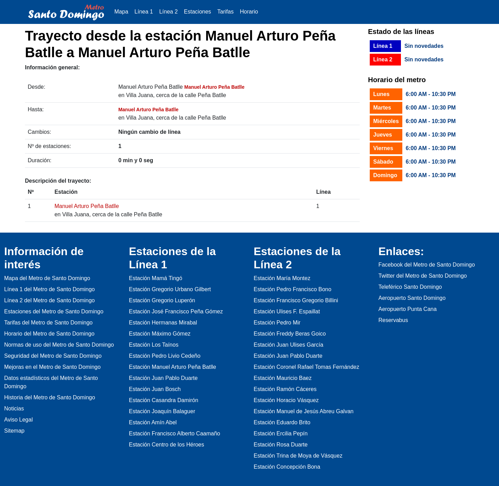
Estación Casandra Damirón (163, 400)
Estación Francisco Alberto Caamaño (174, 433)
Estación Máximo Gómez (160, 334)
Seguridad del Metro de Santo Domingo (53, 356)
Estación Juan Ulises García (288, 345)
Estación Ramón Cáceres (285, 389)
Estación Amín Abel (153, 422)
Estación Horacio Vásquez (286, 400)
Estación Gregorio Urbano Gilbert (170, 289)
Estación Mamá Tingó (155, 278)
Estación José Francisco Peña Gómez (176, 311)
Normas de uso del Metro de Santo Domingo (59, 345)
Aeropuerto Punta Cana (407, 309)
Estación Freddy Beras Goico (290, 334)
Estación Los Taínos (153, 345)
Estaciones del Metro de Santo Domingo (53, 311)
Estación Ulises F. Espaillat (287, 311)
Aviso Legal (18, 420)
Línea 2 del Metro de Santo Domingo (49, 300)
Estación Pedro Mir (277, 323)
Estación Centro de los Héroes (166, 445)
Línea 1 (143, 12)
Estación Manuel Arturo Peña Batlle (172, 367)
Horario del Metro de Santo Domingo (49, 334)
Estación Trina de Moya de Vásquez (298, 456)
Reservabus (393, 320)
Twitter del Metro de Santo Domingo (422, 276)
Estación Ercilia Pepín (281, 433)
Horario (249, 12)
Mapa (121, 12)
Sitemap (14, 431)
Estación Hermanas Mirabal (163, 323)
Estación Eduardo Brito (282, 422)
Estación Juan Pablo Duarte (163, 378)
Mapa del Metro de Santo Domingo (47, 278)
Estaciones (197, 12)
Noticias (14, 408)
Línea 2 (168, 12)
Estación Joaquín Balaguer (162, 411)
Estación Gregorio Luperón (162, 300)
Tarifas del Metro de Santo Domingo (48, 323)
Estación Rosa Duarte (281, 445)
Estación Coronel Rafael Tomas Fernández (306, 367)
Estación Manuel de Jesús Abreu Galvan (303, 411)
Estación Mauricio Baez (283, 378)
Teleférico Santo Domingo (410, 287)
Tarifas (225, 12)
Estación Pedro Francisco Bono (292, 289)
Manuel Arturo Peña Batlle (86, 206)
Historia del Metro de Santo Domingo (49, 397)
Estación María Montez (282, 278)
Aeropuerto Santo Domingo (412, 298)
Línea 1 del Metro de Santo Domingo (49, 289)
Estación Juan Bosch (155, 389)
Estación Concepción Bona (287, 467)
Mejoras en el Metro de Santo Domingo (52, 367)
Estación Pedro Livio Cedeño (164, 356)
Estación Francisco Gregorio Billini (296, 300)
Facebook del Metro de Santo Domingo (426, 265)
